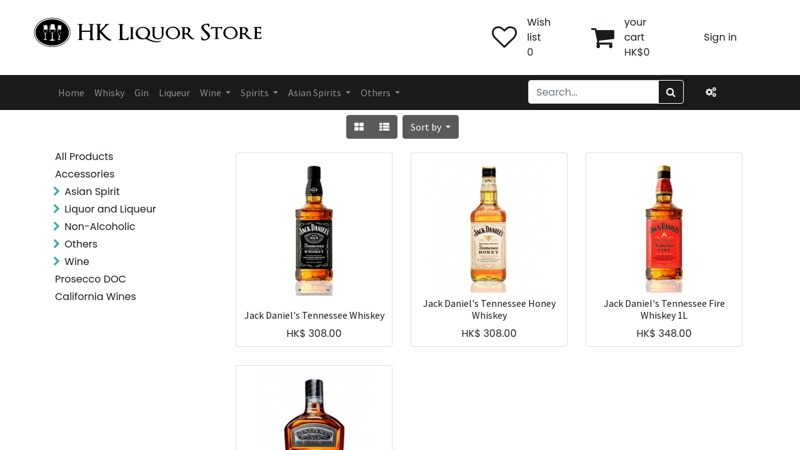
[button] (430, 127)
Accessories (84, 174)
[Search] (671, 92)
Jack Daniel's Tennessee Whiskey (314, 315)
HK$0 (637, 52)
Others (81, 244)
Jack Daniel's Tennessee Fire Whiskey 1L (664, 309)
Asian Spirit (91, 191)
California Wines (95, 296)
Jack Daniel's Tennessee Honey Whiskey (489, 309)
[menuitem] (71, 92)
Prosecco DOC (90, 279)
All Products (84, 156)
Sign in (720, 37)
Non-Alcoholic (99, 226)
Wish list (539, 29)
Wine (76, 261)
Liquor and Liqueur (110, 209)
